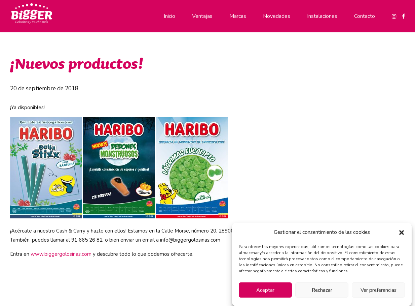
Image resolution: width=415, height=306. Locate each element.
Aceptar (265, 290)
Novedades (276, 16)
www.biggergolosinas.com (61, 254)
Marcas (237, 16)
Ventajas (202, 16)
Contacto (364, 16)
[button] (401, 232)
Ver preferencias (379, 290)
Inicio (169, 16)
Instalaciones (322, 16)
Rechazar (322, 290)
